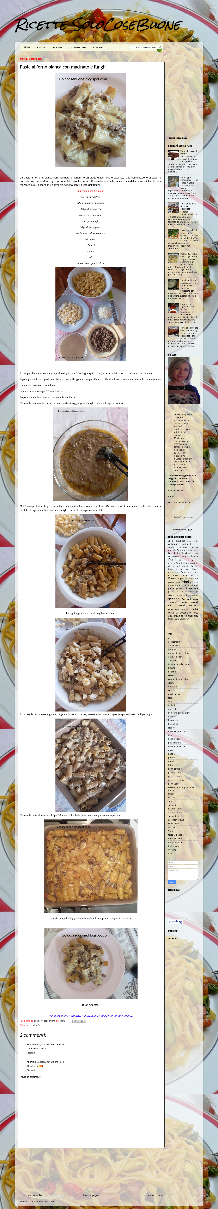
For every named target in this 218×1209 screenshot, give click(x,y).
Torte (194, 609)
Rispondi (31, 1052)
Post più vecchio (151, 1195)
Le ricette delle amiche (179, 502)
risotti (184, 595)
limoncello (172, 569)
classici (188, 553)
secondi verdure (187, 605)
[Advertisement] (91, 1170)
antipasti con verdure (178, 653)
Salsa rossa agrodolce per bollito (187, 307)
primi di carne (182, 585)
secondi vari (174, 816)
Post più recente (31, 1195)
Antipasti (173, 544)
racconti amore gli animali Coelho (181, 788)
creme (185, 556)
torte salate (173, 618)
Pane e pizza (174, 738)
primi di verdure (187, 588)
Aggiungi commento (31, 1076)
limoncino (184, 569)
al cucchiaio (178, 540)
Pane (189, 572)
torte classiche (189, 615)
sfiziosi (184, 609)
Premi (171, 496)
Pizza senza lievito (189, 230)
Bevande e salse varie (187, 550)
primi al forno (36, 1025)
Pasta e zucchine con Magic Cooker (189, 255)
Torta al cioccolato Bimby (189, 152)
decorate (194, 556)
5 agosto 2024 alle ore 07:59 (50, 1044)
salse (195, 595)
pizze (190, 578)
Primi (185, 581)
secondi (174, 599)
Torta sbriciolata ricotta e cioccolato (188, 206)
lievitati (194, 566)
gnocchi (191, 563)
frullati (184, 563)
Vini (190, 619)
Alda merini (192, 541)
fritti (178, 563)
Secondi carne (190, 599)
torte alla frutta (175, 838)
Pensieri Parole (175, 490)
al (169, 541)
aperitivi (172, 550)
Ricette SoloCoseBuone (97, 24)
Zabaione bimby (188, 280)
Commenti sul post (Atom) (42, 1201)
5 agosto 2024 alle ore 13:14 (50, 1061)
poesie (195, 578)
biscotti (172, 553)
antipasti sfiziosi (189, 547)
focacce (171, 563)
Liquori (195, 569)
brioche (181, 553)
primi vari (173, 591)
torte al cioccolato (179, 612)
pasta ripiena (190, 575)
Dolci (172, 559)
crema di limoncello (178, 679)
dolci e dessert (188, 560)
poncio (171, 582)
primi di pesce (175, 776)
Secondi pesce (177, 602)
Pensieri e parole (177, 578)
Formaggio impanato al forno (189, 178)
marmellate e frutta (177, 572)
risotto (190, 595)
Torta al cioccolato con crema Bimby (189, 329)
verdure (184, 618)
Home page (91, 1195)
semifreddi (173, 609)
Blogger (189, 529)
